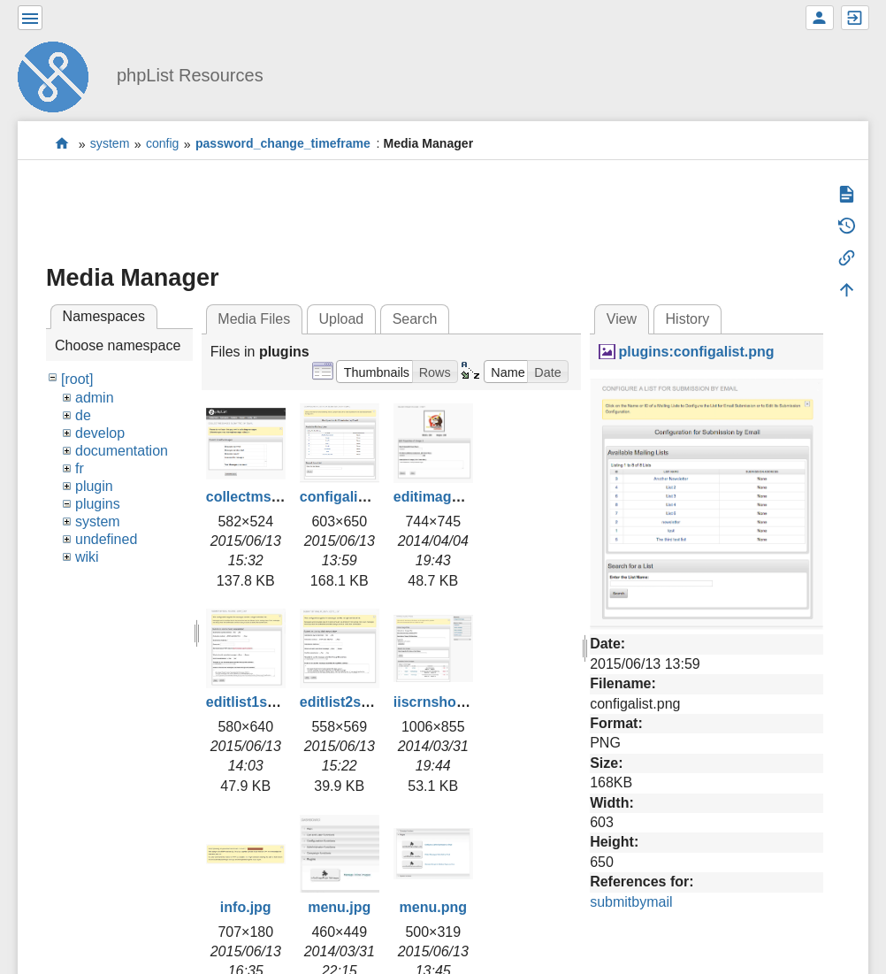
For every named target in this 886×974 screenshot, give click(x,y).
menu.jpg (339, 907)
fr (79, 468)
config (162, 144)
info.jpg (245, 907)
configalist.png (350, 496)
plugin (94, 486)
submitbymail (631, 901)
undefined (106, 539)
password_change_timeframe (282, 144)
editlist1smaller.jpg (269, 701)
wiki (87, 556)
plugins (97, 503)
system (110, 144)
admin (94, 397)
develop (100, 433)
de (83, 415)
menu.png (433, 907)
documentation (121, 450)
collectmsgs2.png (265, 496)
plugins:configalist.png (697, 351)
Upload (341, 318)
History (688, 318)
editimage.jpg (439, 496)
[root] (77, 379)
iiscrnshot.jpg (439, 701)
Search (415, 318)
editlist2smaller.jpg (363, 701)
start (62, 144)
